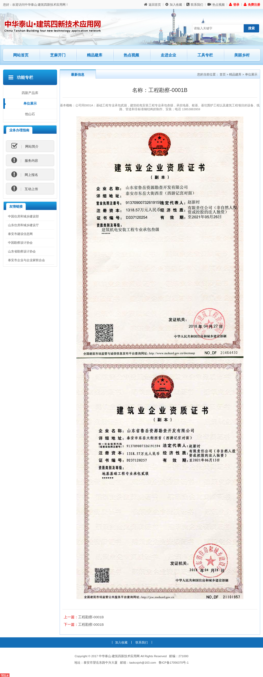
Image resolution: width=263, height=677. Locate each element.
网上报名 (24, 174)
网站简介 (25, 146)
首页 (223, 74)
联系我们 (194, 4)
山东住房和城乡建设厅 (23, 225)
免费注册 (252, 4)
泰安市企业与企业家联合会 (26, 260)
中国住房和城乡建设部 (23, 216)
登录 (234, 4)
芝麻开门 (62, 53)
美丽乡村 (242, 55)
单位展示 (30, 103)
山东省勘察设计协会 (22, 251)
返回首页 (152, 4)
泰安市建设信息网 (20, 233)
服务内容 (24, 160)
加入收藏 (173, 4)
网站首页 (21, 55)
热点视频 (216, 4)
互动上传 (24, 188)
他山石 (30, 114)
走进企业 (168, 55)
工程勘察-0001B (91, 617)
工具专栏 (205, 55)
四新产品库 (30, 93)
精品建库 (99, 53)
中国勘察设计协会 (20, 242)
